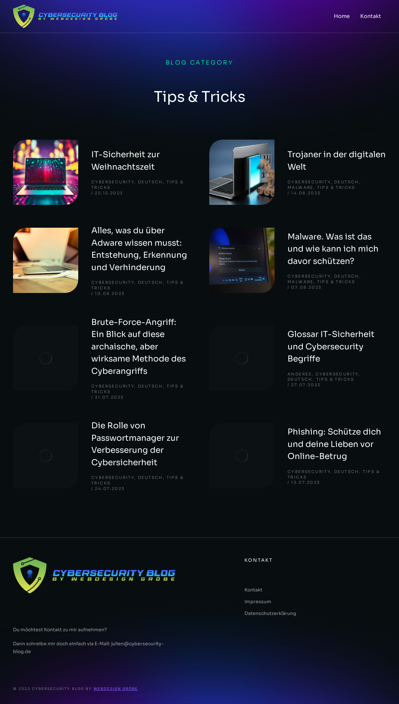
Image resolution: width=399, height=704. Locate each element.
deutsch (150, 181)
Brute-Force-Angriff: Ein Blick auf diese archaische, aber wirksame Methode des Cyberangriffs (138, 346)
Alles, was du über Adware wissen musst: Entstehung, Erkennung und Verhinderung (139, 248)
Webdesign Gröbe (116, 688)
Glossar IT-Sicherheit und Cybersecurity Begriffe (331, 346)
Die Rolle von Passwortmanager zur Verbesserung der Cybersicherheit (135, 444)
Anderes (300, 374)
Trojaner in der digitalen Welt (337, 160)
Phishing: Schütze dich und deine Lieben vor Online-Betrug (334, 444)
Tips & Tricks (336, 187)
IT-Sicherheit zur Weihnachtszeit (125, 160)
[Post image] (45, 172)
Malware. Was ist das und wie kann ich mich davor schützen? (333, 249)
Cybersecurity (112, 181)
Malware (301, 187)
